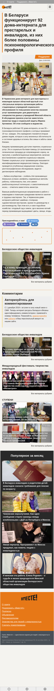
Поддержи (44, 56)
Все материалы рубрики (41, 282)
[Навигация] (50, 7)
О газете (10, 2)
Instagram (9, 224)
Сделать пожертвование (14, 625)
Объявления (8, 615)
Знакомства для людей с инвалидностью (21, 622)
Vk (34, 224)
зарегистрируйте (39, 316)
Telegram (33, 221)
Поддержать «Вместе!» (27, 2)
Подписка (6, 611)
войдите (11, 319)
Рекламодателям (10, 618)
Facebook (23, 224)
